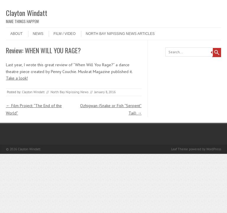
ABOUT (16, 34)
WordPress (213, 149)
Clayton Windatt (26, 12)
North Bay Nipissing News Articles (120, 34)
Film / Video (64, 34)
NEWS (38, 34)
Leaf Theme (179, 149)
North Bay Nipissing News (69, 92)
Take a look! (17, 78)
